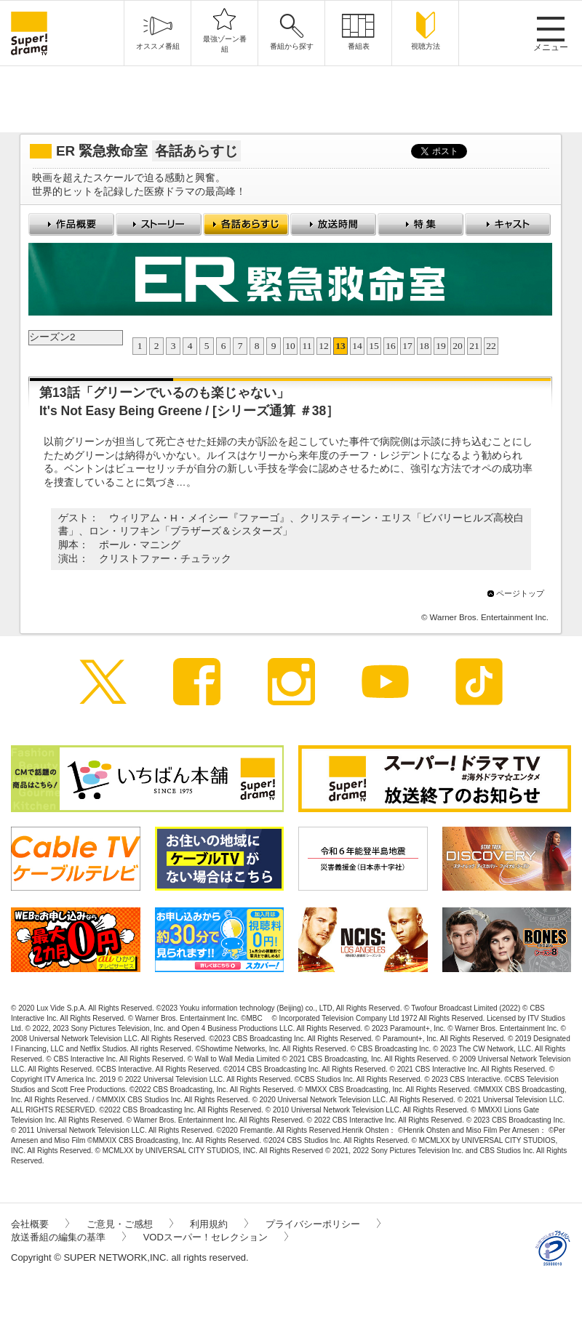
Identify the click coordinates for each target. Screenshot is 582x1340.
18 (424, 345)
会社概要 (40, 1224)
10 (290, 345)
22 (491, 345)
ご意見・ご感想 (130, 1224)
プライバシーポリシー (323, 1224)
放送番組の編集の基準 (68, 1237)
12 (324, 345)
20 (458, 345)
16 (391, 345)
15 (374, 345)
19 (441, 345)
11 (307, 345)
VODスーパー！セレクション (215, 1237)
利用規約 (219, 1224)
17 (407, 345)
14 (357, 345)
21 (474, 345)
